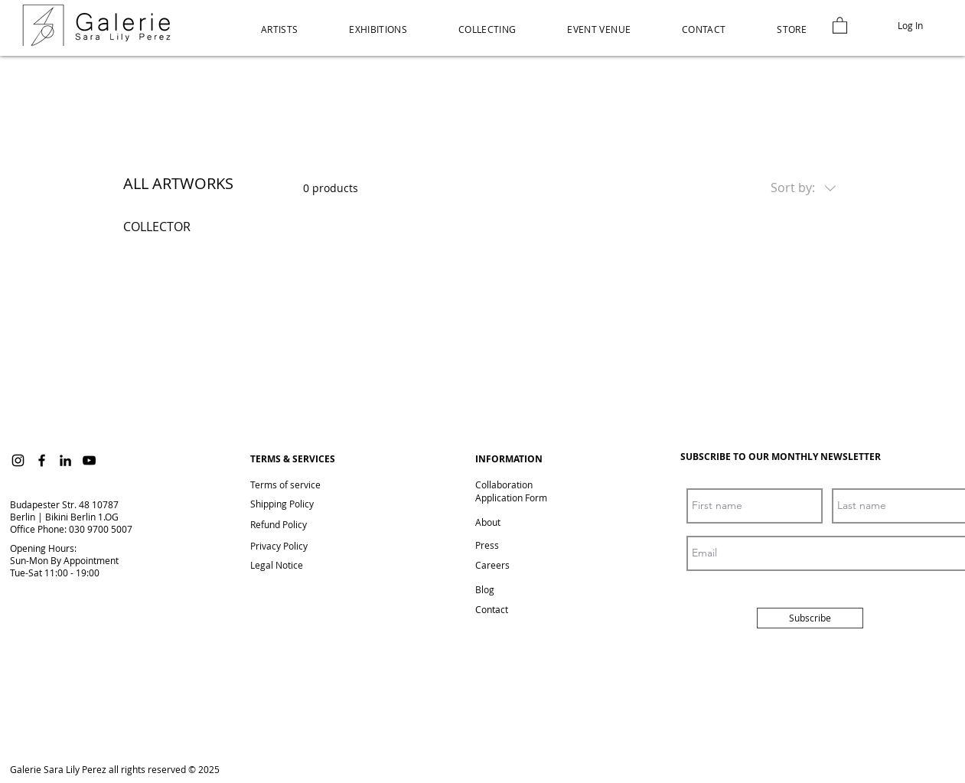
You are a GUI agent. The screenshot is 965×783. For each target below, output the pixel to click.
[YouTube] (89, 460)
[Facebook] (42, 460)
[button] (792, 29)
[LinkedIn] (65, 460)
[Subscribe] (810, 618)
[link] (840, 25)
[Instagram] (18, 460)
